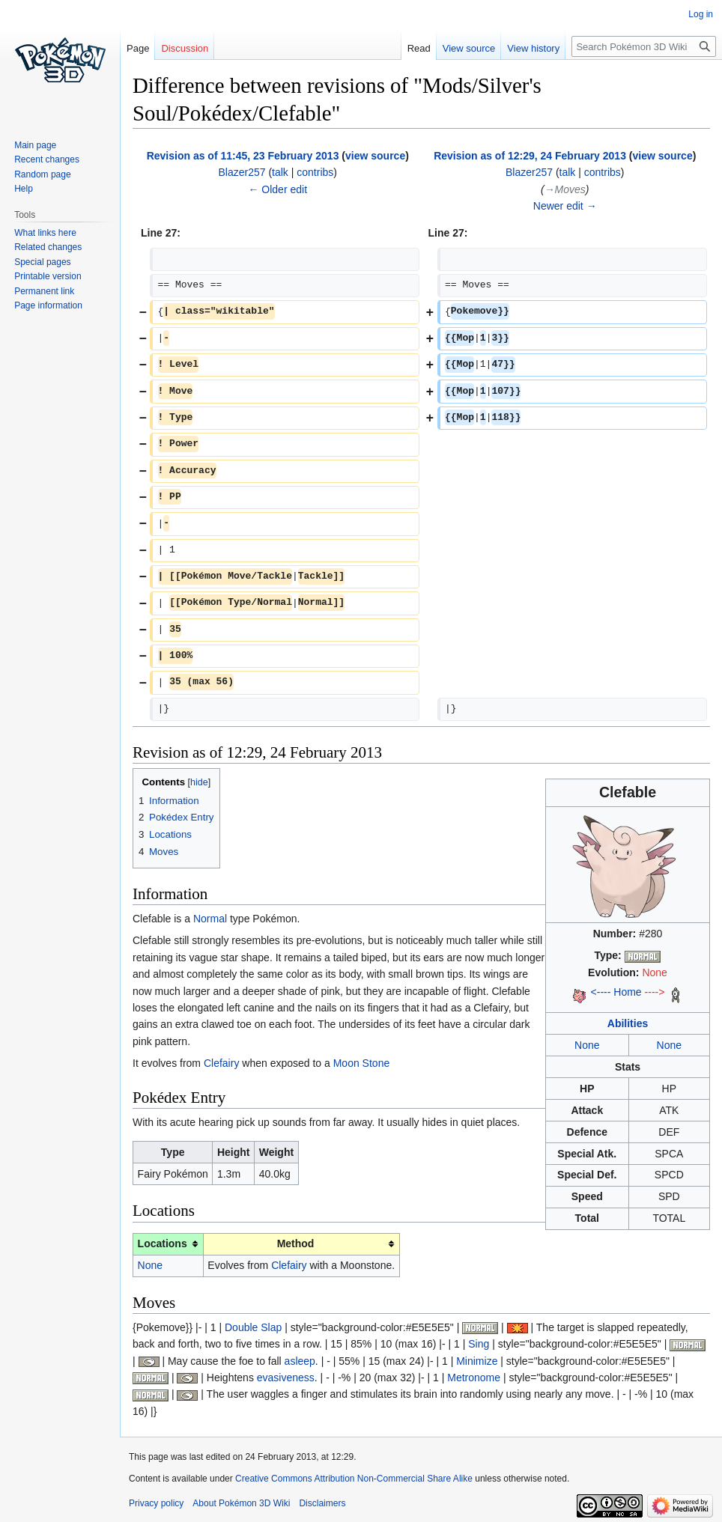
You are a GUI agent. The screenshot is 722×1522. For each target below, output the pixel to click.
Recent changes (46, 159)
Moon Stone (361, 1063)
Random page (42, 174)
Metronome (473, 1378)
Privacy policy (156, 1503)
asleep (300, 1361)
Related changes (48, 247)
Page (138, 48)
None (654, 972)
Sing (478, 1344)
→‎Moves (565, 189)
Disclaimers (322, 1503)
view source (375, 156)
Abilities (627, 1023)
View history (533, 48)
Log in (700, 14)
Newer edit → (565, 206)
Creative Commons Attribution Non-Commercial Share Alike (354, 1478)
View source (469, 48)
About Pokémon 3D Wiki (241, 1503)
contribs (315, 172)
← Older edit (277, 189)
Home (627, 992)
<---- (601, 992)
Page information (48, 305)
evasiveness (286, 1378)
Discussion (184, 48)
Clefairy (221, 1063)
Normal (210, 919)
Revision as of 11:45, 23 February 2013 (243, 156)
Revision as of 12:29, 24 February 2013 (530, 156)
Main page (35, 145)
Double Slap (253, 1327)
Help (23, 188)
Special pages (42, 262)
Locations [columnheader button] (162, 1243)
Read (419, 48)
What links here (45, 233)
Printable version (47, 276)
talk (280, 172)
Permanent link (44, 291)
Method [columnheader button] (296, 1243)
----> (655, 992)
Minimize (476, 1361)
